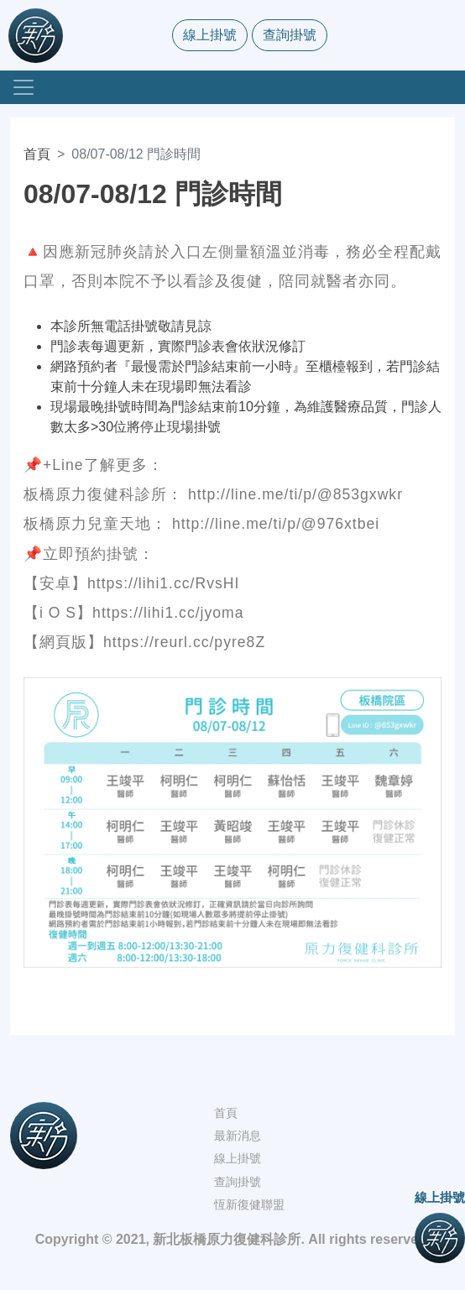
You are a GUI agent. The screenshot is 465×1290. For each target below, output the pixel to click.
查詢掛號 (289, 35)
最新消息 (237, 1135)
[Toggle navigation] (23, 87)
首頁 (37, 154)
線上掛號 (210, 35)
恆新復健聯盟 (249, 1204)
